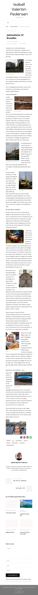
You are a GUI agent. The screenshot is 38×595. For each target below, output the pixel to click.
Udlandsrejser (10, 445)
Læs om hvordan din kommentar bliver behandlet (18, 581)
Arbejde (8, 440)
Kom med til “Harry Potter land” (24, 533)
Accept (19, 592)
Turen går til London (11, 513)
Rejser (8, 443)
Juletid (25, 440)
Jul (13, 440)
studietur (22, 443)
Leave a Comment (22, 43)
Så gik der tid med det (24, 515)
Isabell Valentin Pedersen (19, 9)
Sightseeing (15, 443)
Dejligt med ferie (10, 532)
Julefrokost (19, 440)
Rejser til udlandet (11, 31)
